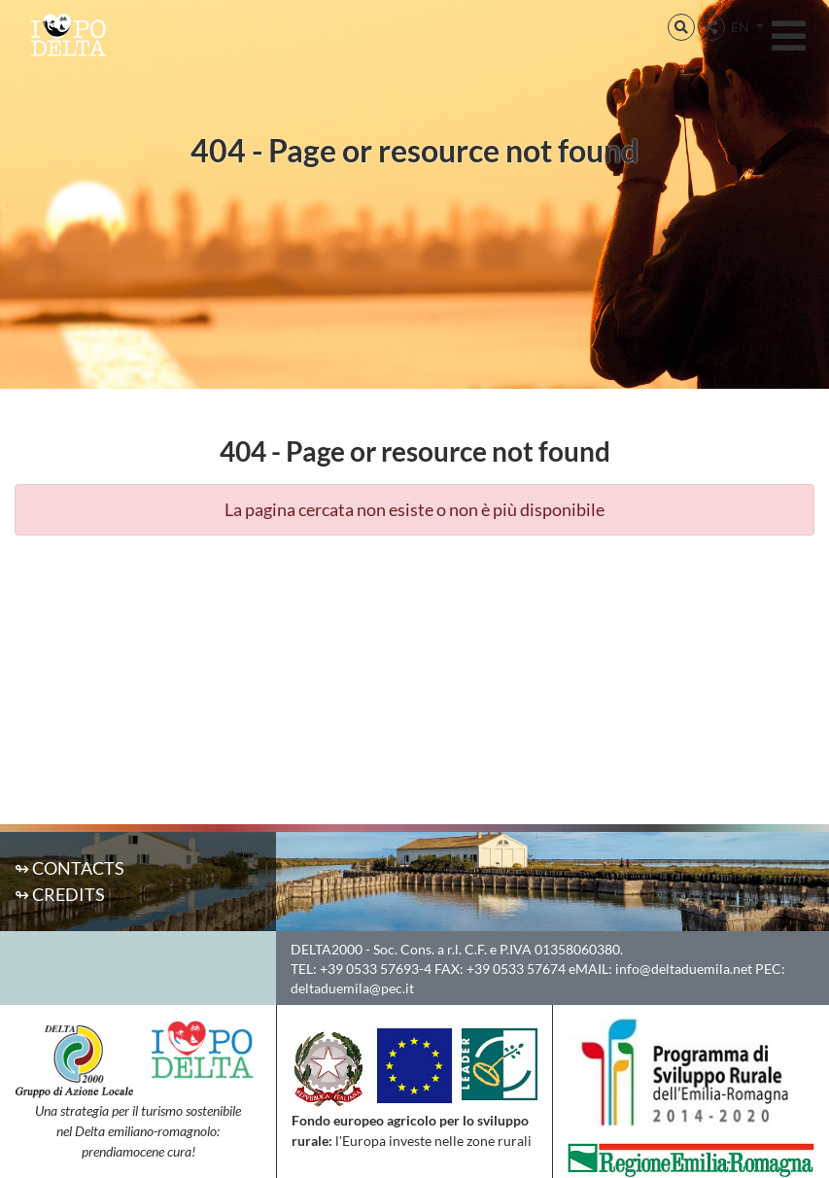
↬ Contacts (69, 868)
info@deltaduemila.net (683, 968)
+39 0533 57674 (516, 968)
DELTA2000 (327, 949)
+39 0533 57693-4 (376, 968)
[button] (681, 27)
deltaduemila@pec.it (352, 988)
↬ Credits (60, 894)
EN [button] (741, 26)
